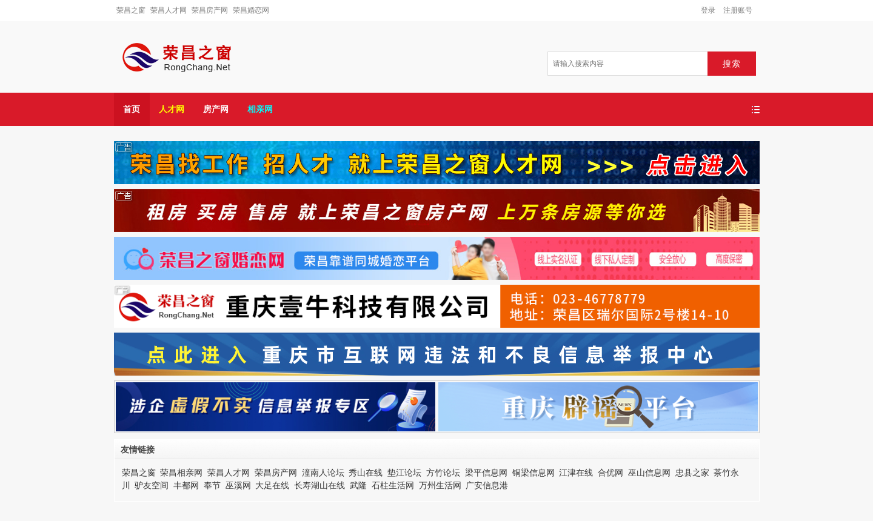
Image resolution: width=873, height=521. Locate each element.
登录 (708, 10)
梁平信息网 (486, 472)
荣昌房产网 (210, 10)
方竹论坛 (443, 472)
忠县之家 (692, 472)
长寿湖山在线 (319, 485)
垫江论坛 (404, 472)
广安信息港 (487, 485)
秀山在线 (366, 472)
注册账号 (737, 10)
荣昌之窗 (131, 10)
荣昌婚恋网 (251, 10)
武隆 (358, 485)
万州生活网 (440, 485)
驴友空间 (152, 485)
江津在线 (576, 472)
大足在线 (272, 485)
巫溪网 (238, 485)
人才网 (171, 109)
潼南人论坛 (323, 472)
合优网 (610, 472)
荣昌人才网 (168, 10)
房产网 (216, 109)
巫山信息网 (649, 472)
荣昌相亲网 (181, 472)
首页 (131, 109)
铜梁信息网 (533, 472)
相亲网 (260, 109)
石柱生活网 (393, 485)
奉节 (212, 485)
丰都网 (186, 485)
